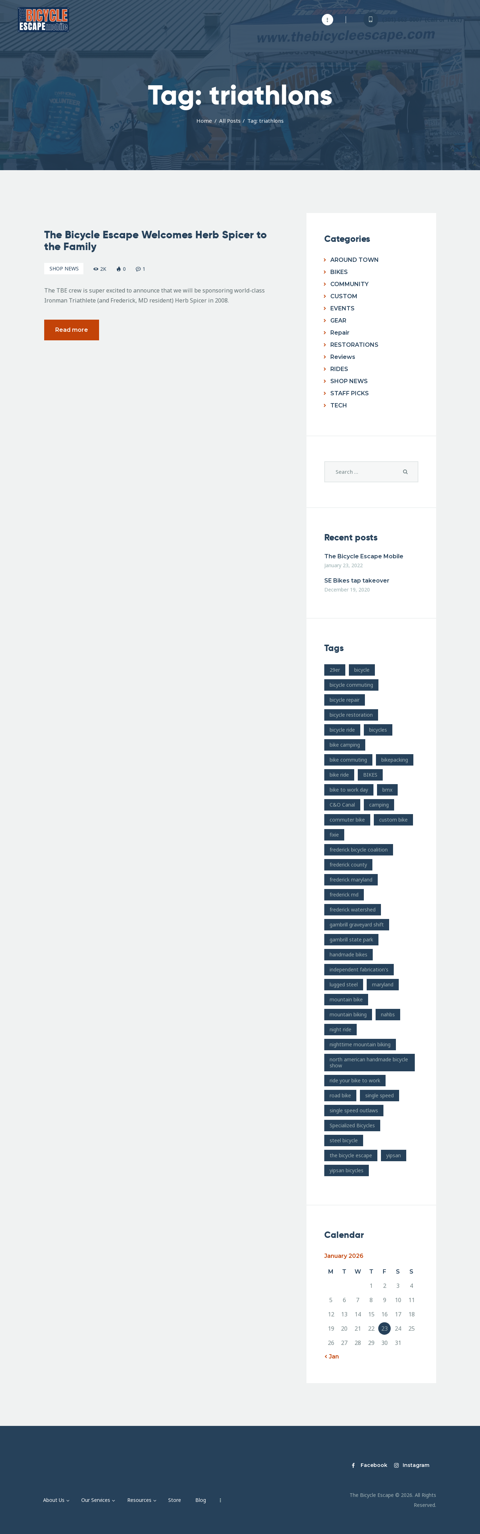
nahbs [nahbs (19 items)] (388, 1014)
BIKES (339, 272)
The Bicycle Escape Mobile (363, 556)
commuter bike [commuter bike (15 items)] (347, 819)
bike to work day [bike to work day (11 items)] (349, 789)
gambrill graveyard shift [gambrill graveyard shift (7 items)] (357, 924)
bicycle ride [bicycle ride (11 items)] (342, 729)
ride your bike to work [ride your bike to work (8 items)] (355, 1080)
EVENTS (342, 308)
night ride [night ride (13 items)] (340, 1029)
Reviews (342, 357)
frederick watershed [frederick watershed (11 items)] (353, 909)
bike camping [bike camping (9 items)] (345, 744)
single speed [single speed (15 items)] (379, 1095)
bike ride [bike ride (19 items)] (339, 774)
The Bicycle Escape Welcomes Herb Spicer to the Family (155, 242)
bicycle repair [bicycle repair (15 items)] (345, 699)
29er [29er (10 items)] (335, 669)
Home (204, 120)
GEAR (338, 320)
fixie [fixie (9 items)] (334, 834)
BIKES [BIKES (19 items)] (370, 774)
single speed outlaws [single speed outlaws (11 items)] (354, 1110)
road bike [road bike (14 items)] (340, 1095)
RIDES (339, 369)
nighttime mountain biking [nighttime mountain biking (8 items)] (360, 1044)
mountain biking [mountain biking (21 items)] (348, 1014)
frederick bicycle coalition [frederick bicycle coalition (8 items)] (359, 849)
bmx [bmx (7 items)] (387, 789)
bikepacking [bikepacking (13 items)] (394, 759)
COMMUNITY (349, 284)
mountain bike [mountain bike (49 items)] (346, 999)
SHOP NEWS (64, 269)
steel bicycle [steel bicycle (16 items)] (344, 1140)
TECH (338, 405)
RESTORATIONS (354, 344)
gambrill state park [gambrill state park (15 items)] (351, 939)
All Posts (230, 120)
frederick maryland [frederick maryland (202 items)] (351, 879)
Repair (340, 332)
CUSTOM (343, 296)
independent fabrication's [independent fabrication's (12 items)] (359, 969)
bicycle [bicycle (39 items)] (362, 669)
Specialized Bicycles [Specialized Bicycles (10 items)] (352, 1125)
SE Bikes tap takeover (356, 580)
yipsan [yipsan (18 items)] (393, 1155)
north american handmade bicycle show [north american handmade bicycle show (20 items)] (369, 1062)
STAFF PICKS (349, 393)
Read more (71, 331)
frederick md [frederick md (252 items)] (344, 894)
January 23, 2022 (343, 565)
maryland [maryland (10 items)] (382, 984)
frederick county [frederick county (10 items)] (348, 864)
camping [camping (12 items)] (379, 804)
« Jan (331, 1356)
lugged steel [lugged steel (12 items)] (344, 984)
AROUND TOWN (354, 259)
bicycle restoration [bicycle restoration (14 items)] (351, 714)
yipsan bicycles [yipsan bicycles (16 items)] (346, 1170)
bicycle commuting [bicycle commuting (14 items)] (351, 684)
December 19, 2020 (347, 589)
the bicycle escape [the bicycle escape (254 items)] (351, 1155)
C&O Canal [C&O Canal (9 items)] (342, 804)
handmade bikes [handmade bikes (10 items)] (348, 954)
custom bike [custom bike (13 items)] (393, 819)
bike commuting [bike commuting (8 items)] (348, 759)
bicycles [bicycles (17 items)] (378, 729)
